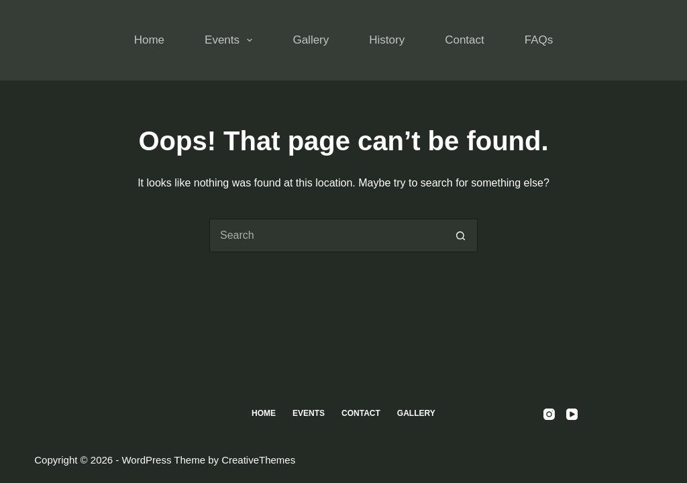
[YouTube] (572, 414)
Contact (464, 40)
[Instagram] (549, 414)
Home (149, 40)
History (387, 40)
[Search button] (461, 235)
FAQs (539, 40)
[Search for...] (326, 235)
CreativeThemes (258, 460)
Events (231, 40)
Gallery (311, 40)
